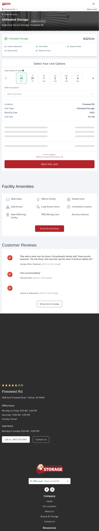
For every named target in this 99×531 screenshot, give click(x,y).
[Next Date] (93, 78)
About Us (49, 511)
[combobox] (49, 94)
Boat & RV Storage (49, 516)
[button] (46, 489)
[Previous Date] (6, 78)
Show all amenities (49, 228)
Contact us (41, 439)
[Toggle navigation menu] (94, 3)
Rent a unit (92, 9)
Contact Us (49, 521)
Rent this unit (49, 164)
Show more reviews (49, 304)
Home (49, 501)
